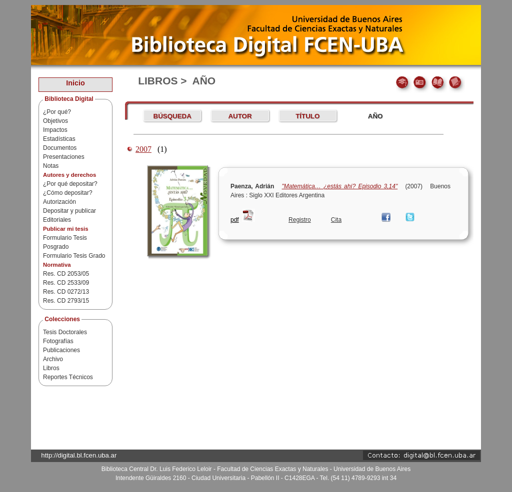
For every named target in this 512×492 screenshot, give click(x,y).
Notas (50, 165)
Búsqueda (173, 116)
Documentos (59, 147)
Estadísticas (59, 138)
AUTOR (240, 116)
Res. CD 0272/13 (66, 291)
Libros (51, 368)
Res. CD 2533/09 (66, 282)
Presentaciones (63, 156)
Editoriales (57, 219)
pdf (234, 219)
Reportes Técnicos (68, 377)
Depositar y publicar (69, 210)
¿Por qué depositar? (70, 183)
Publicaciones (61, 350)
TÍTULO (308, 116)
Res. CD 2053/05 (66, 273)
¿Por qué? (57, 111)
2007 (144, 149)
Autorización (59, 201)
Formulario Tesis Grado (74, 255)
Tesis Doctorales (65, 332)
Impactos (55, 129)
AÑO (375, 116)
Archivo (53, 359)
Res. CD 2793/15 (66, 300)
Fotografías (58, 341)
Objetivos (55, 120)
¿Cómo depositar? (67, 192)
